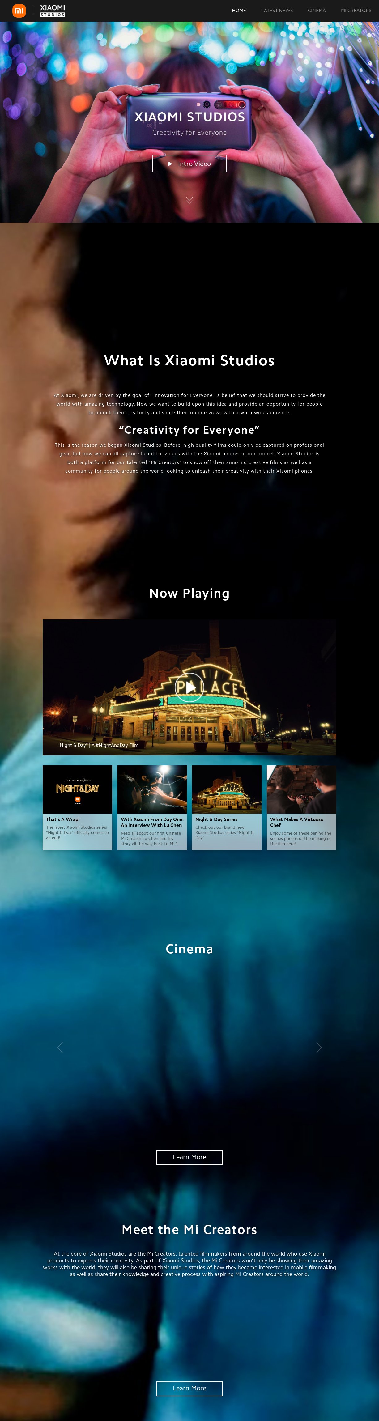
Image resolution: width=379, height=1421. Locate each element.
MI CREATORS (356, 10)
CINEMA (317, 10)
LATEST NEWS (277, 10)
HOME (239, 10)
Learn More (189, 1157)
